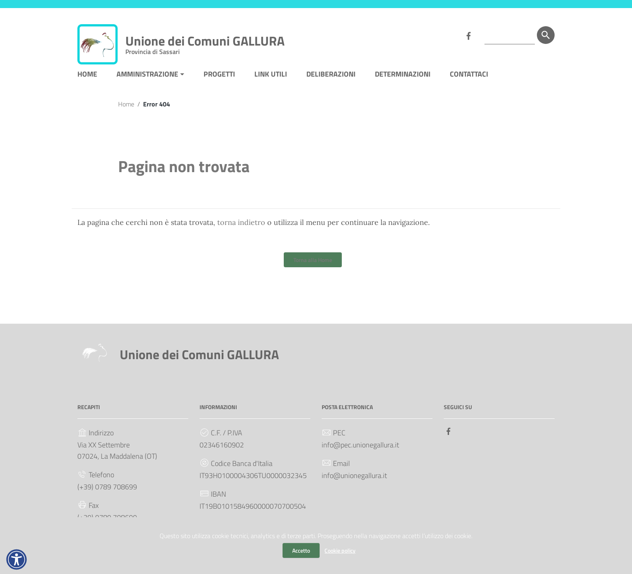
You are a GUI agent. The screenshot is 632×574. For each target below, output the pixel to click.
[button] (16, 559)
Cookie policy (340, 550)
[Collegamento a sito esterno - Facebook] (468, 35)
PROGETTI (219, 78)
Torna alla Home (312, 264)
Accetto (301, 550)
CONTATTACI (469, 78)
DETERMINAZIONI (402, 78)
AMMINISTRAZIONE (147, 78)
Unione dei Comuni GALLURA (205, 42)
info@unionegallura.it (354, 479)
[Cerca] (546, 35)
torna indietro (241, 226)
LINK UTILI (270, 78)
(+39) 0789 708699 (107, 490)
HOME (87, 78)
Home (126, 108)
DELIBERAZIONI (331, 78)
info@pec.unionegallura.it (360, 448)
